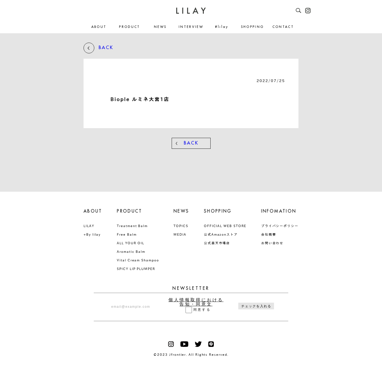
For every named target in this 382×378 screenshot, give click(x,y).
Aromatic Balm (131, 251)
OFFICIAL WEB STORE (225, 225)
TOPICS (181, 225)
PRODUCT (129, 27)
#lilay (222, 27)
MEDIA (180, 234)
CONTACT (283, 27)
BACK (98, 48)
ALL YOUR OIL (130, 242)
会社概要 (268, 234)
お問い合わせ (272, 242)
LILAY (89, 225)
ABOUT (99, 27)
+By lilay (92, 234)
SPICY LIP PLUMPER (136, 268)
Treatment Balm (132, 225)
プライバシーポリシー (279, 225)
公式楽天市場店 (217, 242)
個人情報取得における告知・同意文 (196, 302)
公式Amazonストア (221, 234)
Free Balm (126, 234)
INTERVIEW (191, 27)
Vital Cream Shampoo (138, 260)
